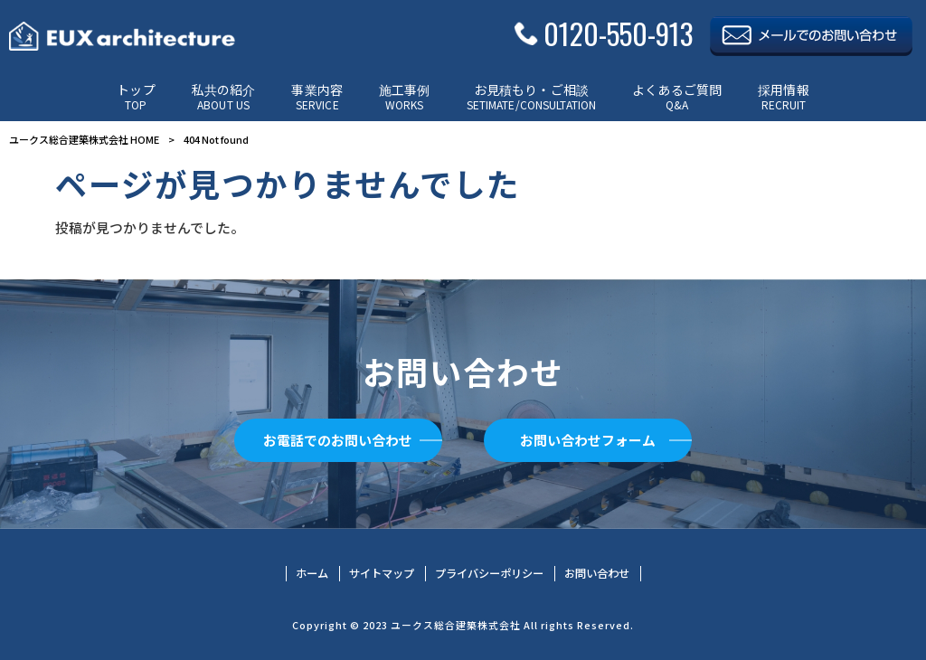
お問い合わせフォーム (588, 439)
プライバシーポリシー (489, 573)
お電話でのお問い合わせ (337, 439)
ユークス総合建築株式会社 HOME (84, 139)
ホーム (312, 573)
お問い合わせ (596, 573)
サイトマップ (381, 573)
